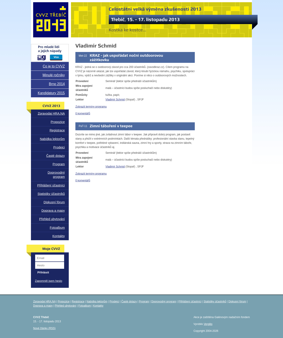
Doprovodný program (56, 175)
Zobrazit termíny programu (91, 106)
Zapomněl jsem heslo (48, 280)
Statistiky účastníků (51, 194)
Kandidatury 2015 (51, 93)
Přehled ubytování (52, 219)
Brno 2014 (57, 84)
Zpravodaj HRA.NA (51, 113)
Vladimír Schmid (115, 99)
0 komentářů (82, 113)
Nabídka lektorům (52, 139)
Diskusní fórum (54, 202)
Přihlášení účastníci (51, 185)
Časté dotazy (55, 155)
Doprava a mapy (53, 210)
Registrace (57, 130)
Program (59, 164)
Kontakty (58, 236)
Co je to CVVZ (54, 66)
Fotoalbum (57, 227)
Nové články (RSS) (44, 328)
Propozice (58, 122)
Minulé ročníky (53, 75)
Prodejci (59, 147)
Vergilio (208, 324)
